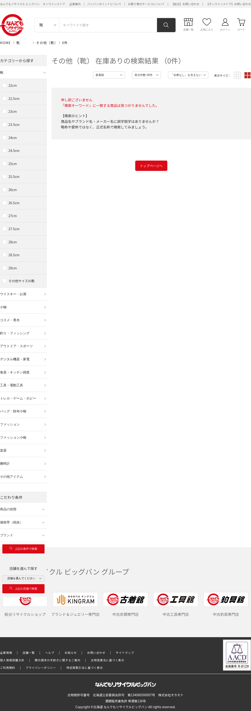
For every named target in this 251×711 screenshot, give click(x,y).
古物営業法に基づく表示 (107, 660)
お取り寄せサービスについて (146, 4)
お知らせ (71, 653)
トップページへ (151, 165)
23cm (12, 111)
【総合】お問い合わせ (185, 4)
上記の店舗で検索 (23, 588)
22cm (12, 85)
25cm (12, 163)
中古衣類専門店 (125, 604)
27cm (12, 215)
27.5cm (13, 228)
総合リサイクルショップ (25, 604)
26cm (12, 189)
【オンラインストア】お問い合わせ (228, 4)
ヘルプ (49, 653)
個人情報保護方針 (12, 660)
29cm (12, 268)
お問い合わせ (96, 653)
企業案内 (75, 4)
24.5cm (13, 150)
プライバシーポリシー (41, 668)
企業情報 (6, 653)
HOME (5, 42)
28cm (12, 242)
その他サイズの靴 (21, 280)
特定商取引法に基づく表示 (84, 668)
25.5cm (13, 176)
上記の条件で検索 (23, 548)
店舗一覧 (28, 653)
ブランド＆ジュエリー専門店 (75, 604)
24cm (12, 137)
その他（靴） (47, 42)
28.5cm (13, 254)
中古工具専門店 (175, 604)
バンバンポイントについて (104, 4)
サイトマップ (125, 653)
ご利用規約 (7, 668)
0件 (65, 42)
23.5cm (13, 124)
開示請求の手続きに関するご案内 (57, 660)
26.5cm (13, 202)
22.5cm (13, 98)
